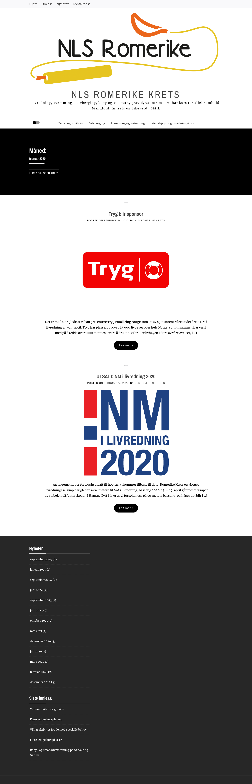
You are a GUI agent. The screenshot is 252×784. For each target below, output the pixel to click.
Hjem (33, 4)
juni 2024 (36, 590)
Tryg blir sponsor (126, 213)
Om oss (47, 4)
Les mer (126, 345)
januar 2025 (38, 569)
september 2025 (41, 559)
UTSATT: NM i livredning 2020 (126, 376)
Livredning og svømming (128, 123)
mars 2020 (37, 661)
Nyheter (63, 4)
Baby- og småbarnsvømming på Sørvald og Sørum (59, 752)
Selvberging (97, 123)
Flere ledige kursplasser (46, 719)
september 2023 (41, 600)
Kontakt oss (81, 4)
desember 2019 (40, 682)
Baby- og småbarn (70, 123)
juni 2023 (36, 610)
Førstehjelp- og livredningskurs (172, 123)
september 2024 (41, 579)
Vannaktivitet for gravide (47, 709)
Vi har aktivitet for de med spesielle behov (58, 729)
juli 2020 (36, 651)
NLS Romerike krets (126, 94)
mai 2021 (36, 631)
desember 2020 (40, 641)
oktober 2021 (39, 620)
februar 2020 (38, 672)
